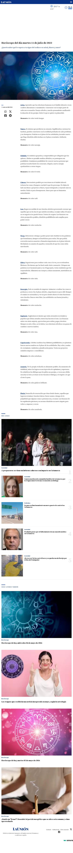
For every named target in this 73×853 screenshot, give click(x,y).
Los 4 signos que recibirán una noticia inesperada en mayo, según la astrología (33, 702)
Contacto (48, 829)
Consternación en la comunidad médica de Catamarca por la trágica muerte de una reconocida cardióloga (44, 480)
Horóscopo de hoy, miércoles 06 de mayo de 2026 (21, 643)
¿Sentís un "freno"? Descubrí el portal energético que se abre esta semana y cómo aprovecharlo (35, 820)
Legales (24, 835)
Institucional (55, 829)
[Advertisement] (36, 25)
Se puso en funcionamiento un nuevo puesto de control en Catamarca (44, 506)
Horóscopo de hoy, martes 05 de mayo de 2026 (20, 760)
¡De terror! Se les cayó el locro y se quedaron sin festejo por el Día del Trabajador (45, 559)
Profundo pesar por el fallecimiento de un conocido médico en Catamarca (45, 533)
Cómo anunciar (64, 829)
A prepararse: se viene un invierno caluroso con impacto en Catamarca (30, 470)
